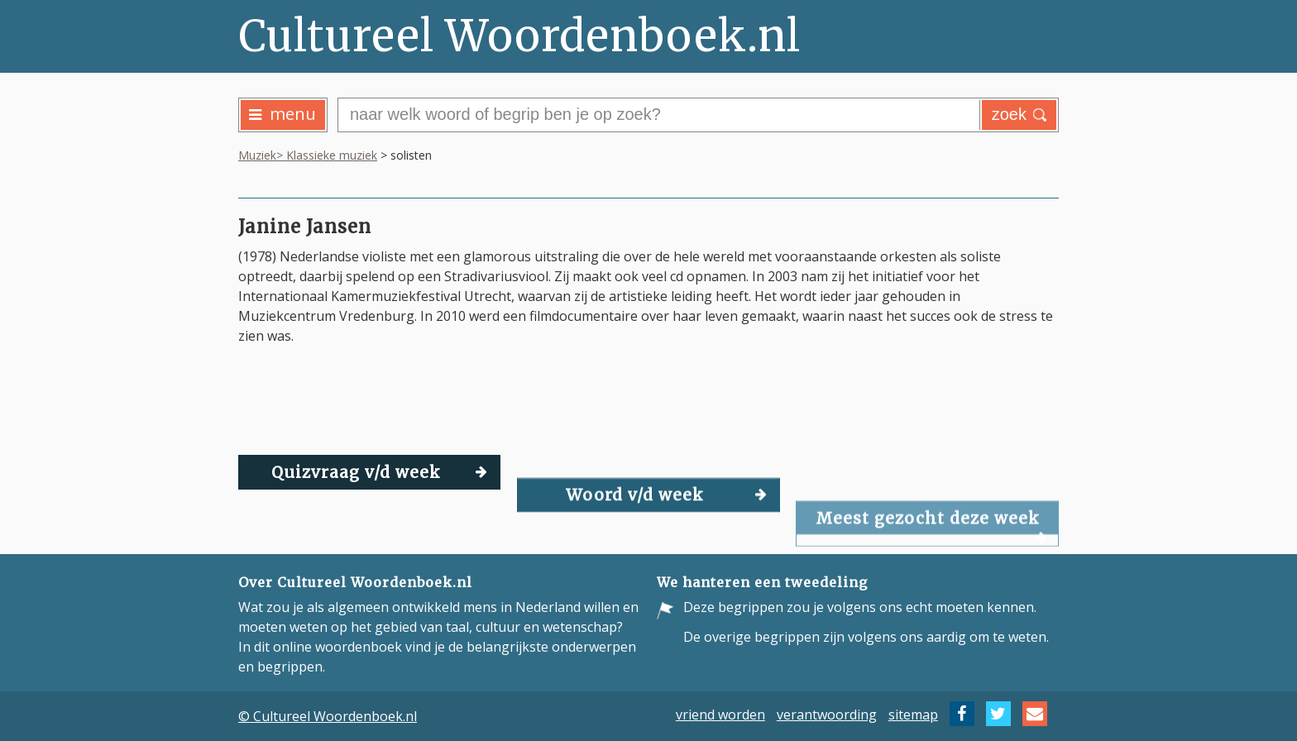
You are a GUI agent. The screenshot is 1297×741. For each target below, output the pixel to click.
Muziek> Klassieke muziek (307, 155)
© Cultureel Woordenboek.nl (327, 716)
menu (282, 114)
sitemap (913, 714)
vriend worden (720, 714)
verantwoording (827, 714)
